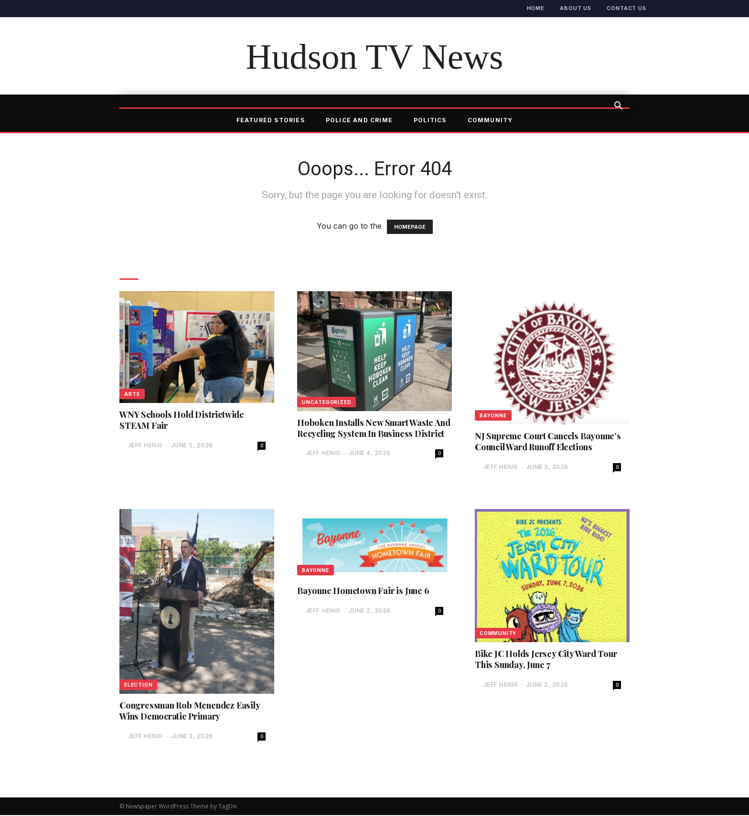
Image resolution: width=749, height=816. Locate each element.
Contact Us (626, 8)
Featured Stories (270, 120)
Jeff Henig (145, 445)
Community (490, 120)
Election (138, 685)
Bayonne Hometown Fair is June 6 (364, 591)
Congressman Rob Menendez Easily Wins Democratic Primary (190, 711)
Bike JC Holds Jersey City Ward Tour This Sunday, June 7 (547, 660)
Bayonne (493, 415)
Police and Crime (359, 120)
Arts (132, 394)
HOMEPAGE (410, 226)
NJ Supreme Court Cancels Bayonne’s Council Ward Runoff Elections (549, 442)
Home (536, 8)
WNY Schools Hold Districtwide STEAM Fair (182, 420)
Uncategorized (326, 402)
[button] (618, 106)
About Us (575, 8)
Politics (430, 120)
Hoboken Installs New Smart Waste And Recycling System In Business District (366, 434)
